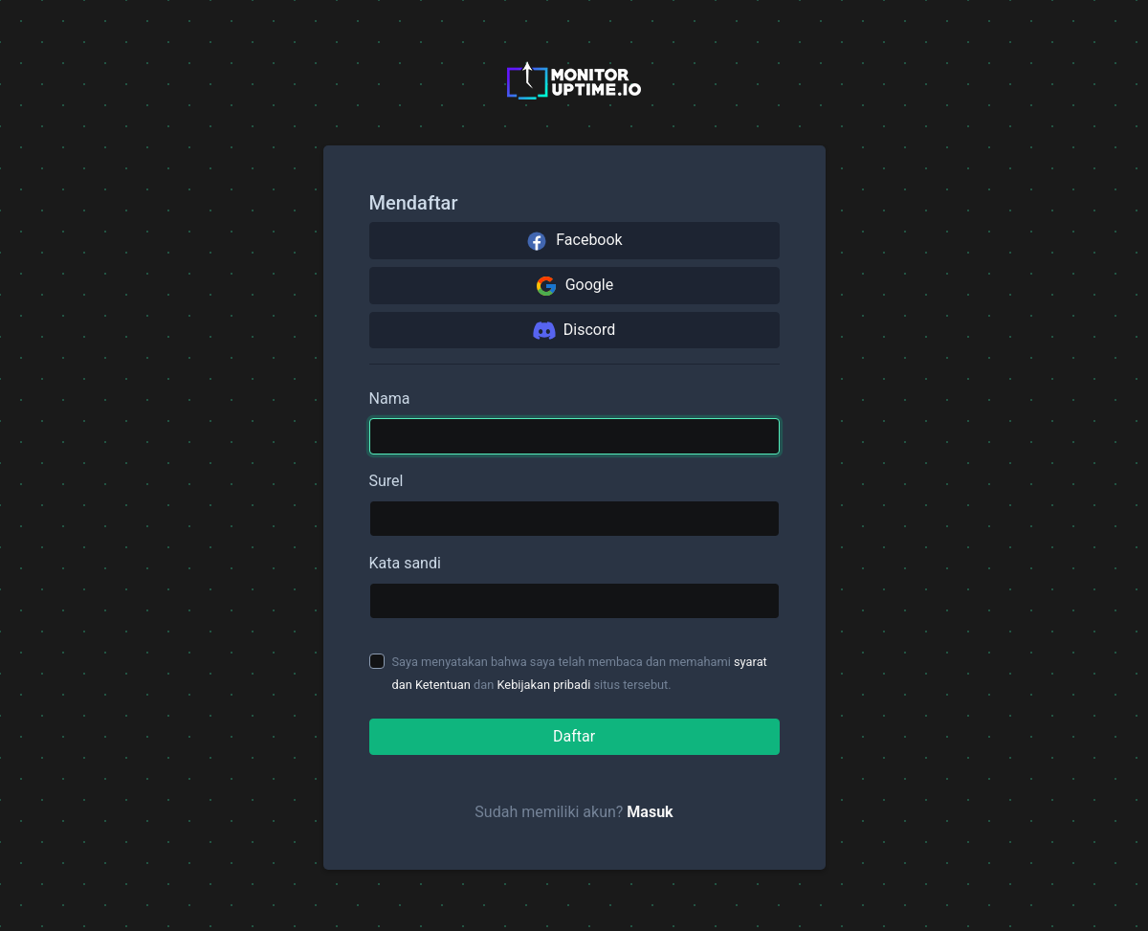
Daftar (574, 736)
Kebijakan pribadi (543, 684)
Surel (386, 481)
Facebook (573, 241)
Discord (574, 330)
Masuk (650, 812)
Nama (389, 398)
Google (574, 286)
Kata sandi (405, 563)
